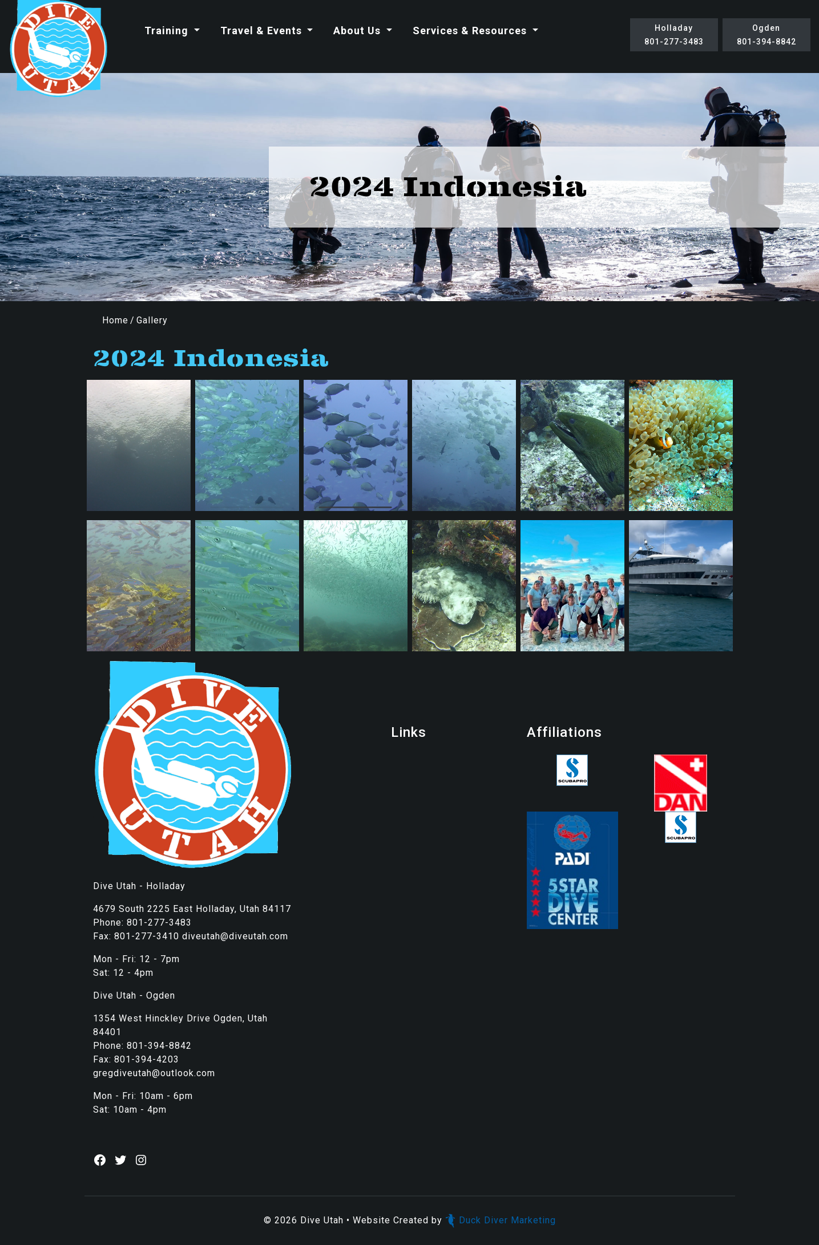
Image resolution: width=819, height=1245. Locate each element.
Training (167, 31)
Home (115, 320)
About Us (358, 31)
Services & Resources (471, 31)
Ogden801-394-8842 (766, 34)
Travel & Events (262, 31)
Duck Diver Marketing (500, 1220)
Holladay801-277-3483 (674, 34)
